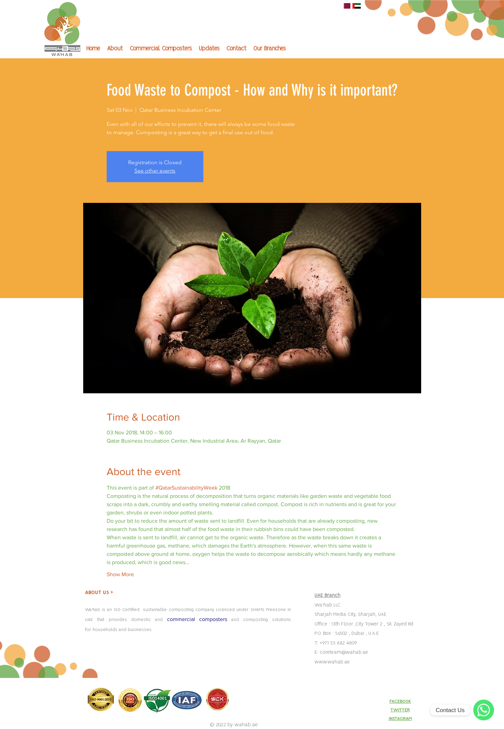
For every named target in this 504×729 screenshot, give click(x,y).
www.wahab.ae (332, 662)
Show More (120, 574)
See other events (154, 170)
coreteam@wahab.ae (344, 652)
